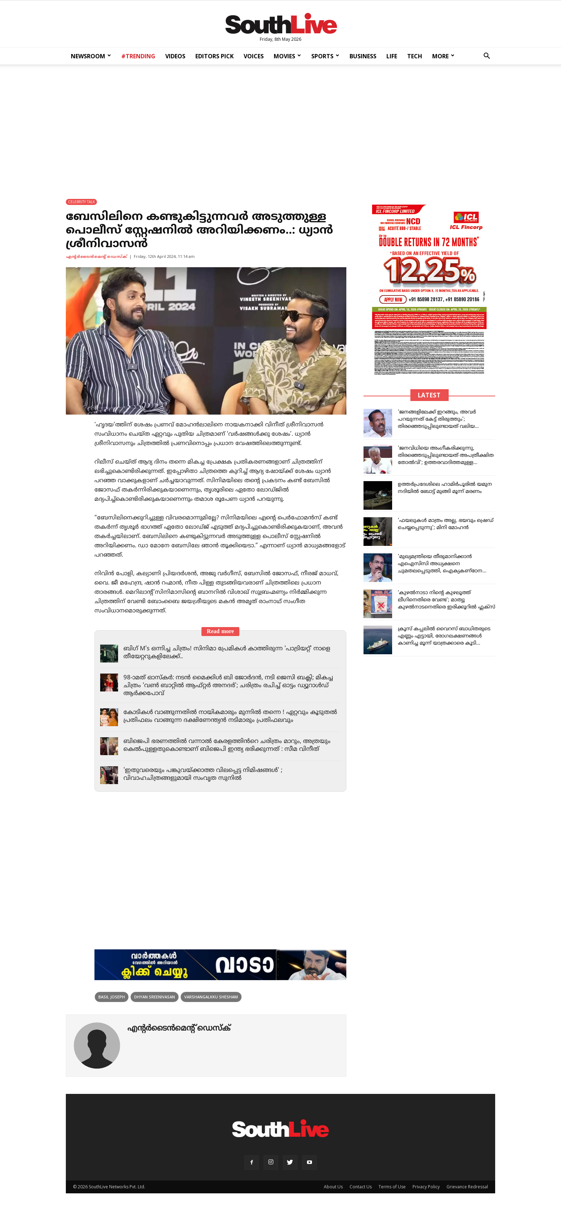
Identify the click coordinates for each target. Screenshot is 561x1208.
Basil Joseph (111, 997)
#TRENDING (138, 56)
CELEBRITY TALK (81, 202)
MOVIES (287, 56)
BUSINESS (363, 56)
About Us (333, 1187)
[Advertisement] (280, 127)
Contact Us (361, 1187)
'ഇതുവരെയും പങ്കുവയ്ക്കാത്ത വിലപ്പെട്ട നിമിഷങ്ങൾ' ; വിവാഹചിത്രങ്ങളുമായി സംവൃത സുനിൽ (205, 775)
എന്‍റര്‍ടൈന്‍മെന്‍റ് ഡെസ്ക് (96, 257)
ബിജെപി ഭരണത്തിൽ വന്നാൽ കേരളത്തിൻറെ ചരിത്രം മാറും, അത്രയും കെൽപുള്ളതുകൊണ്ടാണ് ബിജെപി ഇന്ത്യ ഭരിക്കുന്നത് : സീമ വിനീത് (228, 746)
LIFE (391, 56)
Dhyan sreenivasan (154, 997)
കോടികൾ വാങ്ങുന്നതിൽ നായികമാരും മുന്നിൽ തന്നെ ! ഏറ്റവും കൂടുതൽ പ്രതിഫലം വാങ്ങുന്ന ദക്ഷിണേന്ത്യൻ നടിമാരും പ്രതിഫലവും (224, 717)
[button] (486, 56)
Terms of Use (392, 1187)
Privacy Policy (426, 1187)
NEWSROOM (91, 56)
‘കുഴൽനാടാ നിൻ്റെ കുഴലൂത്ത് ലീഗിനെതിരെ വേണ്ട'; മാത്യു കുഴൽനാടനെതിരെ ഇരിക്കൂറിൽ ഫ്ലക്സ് (446, 600)
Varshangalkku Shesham (211, 997)
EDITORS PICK (214, 56)
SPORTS (325, 56)
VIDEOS (175, 56)
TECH (414, 56)
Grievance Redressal (467, 1187)
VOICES (254, 56)
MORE (443, 56)
